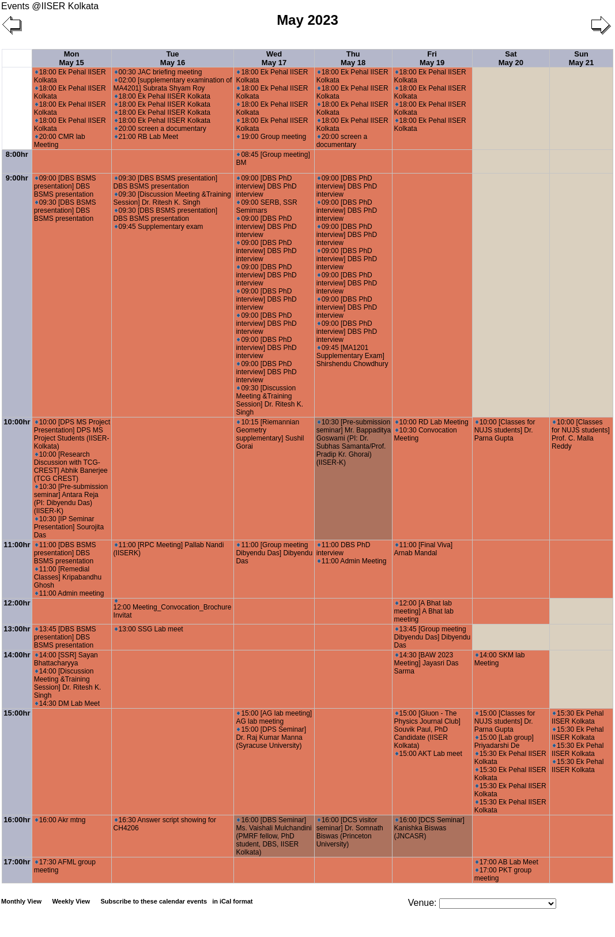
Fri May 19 (432, 58)
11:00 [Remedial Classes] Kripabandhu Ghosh (67, 577)
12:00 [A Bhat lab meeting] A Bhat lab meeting (424, 611)
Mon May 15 (71, 58)
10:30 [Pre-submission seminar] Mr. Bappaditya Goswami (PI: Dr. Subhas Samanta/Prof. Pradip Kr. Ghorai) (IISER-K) (353, 442)
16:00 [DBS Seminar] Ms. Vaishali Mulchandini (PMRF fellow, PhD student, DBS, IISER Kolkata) (273, 836)
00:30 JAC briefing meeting (158, 72)
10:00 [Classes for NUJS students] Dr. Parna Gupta (504, 430)
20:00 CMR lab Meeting (59, 141)
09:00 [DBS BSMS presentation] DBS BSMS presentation (65, 186)
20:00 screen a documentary (160, 129)
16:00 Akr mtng (60, 820)
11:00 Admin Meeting (352, 561)
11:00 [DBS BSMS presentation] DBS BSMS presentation (65, 553)
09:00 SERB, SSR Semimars (266, 206)
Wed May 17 (274, 58)
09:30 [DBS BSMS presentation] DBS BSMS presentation (65, 210)
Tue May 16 (172, 58)
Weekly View (71, 901)
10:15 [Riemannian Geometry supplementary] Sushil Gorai (270, 434)
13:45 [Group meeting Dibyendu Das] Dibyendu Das (432, 637)
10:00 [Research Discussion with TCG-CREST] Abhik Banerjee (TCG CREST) (71, 466)
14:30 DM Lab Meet (67, 703)
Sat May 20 (511, 58)
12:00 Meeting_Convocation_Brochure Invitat (173, 609)
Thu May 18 (353, 58)
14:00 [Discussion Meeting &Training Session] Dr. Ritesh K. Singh (67, 683)
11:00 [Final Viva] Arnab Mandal (423, 549)
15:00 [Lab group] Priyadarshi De (504, 741)
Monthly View (21, 901)
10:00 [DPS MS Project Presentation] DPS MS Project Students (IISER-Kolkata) (72, 434)
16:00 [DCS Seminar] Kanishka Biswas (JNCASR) (429, 828)
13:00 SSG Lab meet (149, 629)
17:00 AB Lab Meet (507, 862)
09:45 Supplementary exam (159, 227)
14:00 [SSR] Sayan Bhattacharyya (66, 659)
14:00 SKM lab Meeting (499, 659)
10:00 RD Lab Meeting (432, 422)
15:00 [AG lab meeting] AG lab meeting (274, 717)
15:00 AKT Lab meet (428, 754)
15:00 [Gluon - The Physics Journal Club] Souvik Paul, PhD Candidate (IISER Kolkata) (427, 729)
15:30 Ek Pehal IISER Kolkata (577, 717)
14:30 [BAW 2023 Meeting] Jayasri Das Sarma (426, 663)
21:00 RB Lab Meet (146, 137)
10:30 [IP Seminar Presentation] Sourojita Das (69, 527)
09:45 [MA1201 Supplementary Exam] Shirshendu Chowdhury (352, 356)
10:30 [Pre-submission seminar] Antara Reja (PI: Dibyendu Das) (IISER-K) (71, 499)
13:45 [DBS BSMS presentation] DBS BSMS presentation (65, 637)
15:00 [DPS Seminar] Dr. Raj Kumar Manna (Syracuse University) (271, 737)
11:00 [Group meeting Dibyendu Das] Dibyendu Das (274, 553)
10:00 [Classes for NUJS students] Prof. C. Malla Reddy (581, 434)
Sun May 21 (581, 58)
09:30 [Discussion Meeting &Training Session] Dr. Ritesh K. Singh (172, 198)
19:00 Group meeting (271, 137)
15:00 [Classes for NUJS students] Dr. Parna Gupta (504, 721)
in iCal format (232, 901)
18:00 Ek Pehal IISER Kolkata (162, 96)
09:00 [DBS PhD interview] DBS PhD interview (266, 186)
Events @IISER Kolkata (50, 6)
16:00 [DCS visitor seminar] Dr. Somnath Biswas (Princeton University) (349, 832)
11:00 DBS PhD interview (343, 549)
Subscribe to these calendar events (177, 901)
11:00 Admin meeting (69, 593)
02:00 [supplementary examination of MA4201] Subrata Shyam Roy (173, 84)
